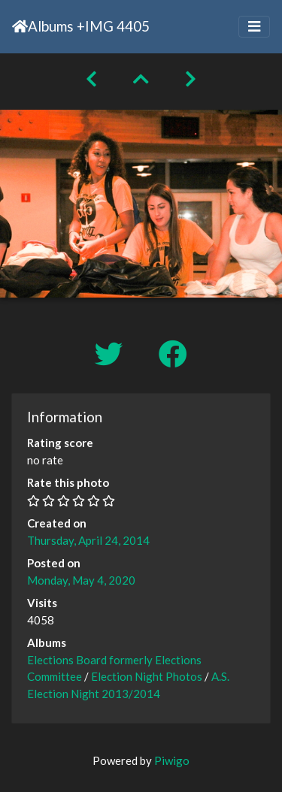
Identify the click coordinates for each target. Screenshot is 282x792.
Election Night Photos (146, 676)
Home (20, 26)
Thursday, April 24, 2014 (88, 540)
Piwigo (172, 760)
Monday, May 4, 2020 (81, 580)
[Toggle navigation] (254, 27)
